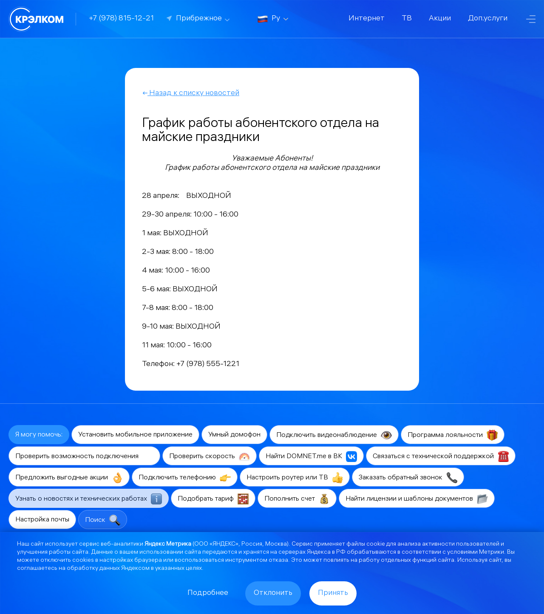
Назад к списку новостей (190, 94)
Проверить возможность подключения (84, 456)
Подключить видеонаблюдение (334, 435)
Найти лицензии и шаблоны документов (417, 498)
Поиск (102, 520)
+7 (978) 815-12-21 (121, 19)
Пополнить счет (297, 498)
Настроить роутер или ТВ (294, 477)
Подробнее (207, 593)
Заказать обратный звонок (408, 477)
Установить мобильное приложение (135, 435)
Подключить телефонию (185, 477)
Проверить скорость (209, 456)
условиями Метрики (475, 552)
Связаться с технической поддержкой (441, 456)
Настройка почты (42, 520)
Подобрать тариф (213, 498)
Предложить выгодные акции (69, 477)
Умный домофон (234, 435)
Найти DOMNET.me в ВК (311, 456)
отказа (278, 561)
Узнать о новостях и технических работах (88, 498)
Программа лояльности (453, 435)
